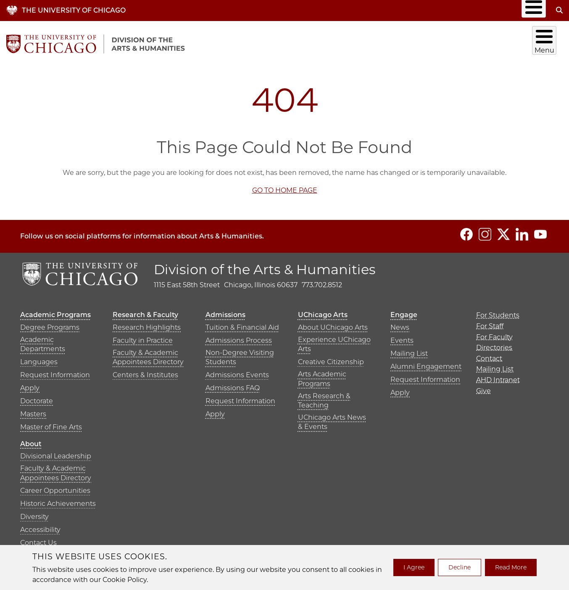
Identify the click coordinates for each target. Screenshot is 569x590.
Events (402, 337)
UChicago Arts (457, 42)
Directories (337, 10)
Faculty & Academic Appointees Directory (148, 353)
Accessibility (40, 527)
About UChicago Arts (333, 324)
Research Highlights (147, 324)
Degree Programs (49, 324)
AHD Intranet (487, 10)
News (399, 324)
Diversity (34, 514)
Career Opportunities (55, 488)
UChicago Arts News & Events (332, 418)
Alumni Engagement (425, 363)
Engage (508, 42)
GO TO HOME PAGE (284, 187)
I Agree (413, 567)
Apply (30, 385)
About (545, 42)
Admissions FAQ (232, 385)
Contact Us (38, 540)
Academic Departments (42, 340)
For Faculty (494, 334)
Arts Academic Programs (322, 375)
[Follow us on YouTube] (540, 231)
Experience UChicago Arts (334, 340)
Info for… (277, 10)
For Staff (489, 323)
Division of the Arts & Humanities (265, 266)
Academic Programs (251, 42)
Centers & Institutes (145, 372)
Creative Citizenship (331, 359)
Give (531, 10)
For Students (497, 312)
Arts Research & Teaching (324, 397)
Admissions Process (238, 337)
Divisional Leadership (55, 453)
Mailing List (432, 10)
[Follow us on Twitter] (503, 231)
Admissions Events (237, 372)
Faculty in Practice (143, 337)
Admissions (399, 42)
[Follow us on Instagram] (485, 231)
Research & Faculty (332, 42)
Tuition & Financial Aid (242, 324)
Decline (459, 567)
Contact (385, 10)
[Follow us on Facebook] (466, 231)
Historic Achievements (58, 501)
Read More (511, 567)
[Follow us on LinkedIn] (522, 231)
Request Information (55, 372)
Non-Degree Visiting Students (239, 353)
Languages (39, 359)
